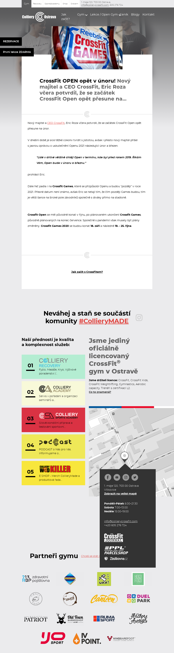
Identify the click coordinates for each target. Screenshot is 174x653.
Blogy (134, 14)
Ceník (123, 14)
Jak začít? (65, 17)
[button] (81, 14)
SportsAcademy (52, 4)
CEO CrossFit (56, 123)
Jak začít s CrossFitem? (87, 272)
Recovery (37, 4)
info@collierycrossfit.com (95, 5)
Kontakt (147, 14)
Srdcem (74, 4)
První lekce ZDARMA (17, 52)
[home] (39, 17)
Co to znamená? (100, 392)
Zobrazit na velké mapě (120, 494)
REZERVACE (11, 41)
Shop (65, 4)
